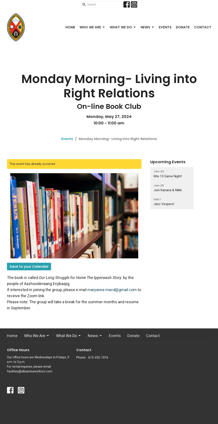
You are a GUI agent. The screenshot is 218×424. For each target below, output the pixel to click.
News (148, 27)
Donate (183, 27)
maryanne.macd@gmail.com (112, 289)
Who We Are (92, 27)
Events (165, 27)
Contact (202, 27)
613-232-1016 (98, 357)
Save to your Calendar (29, 266)
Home (70, 27)
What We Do (123, 27)
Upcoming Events (167, 162)
